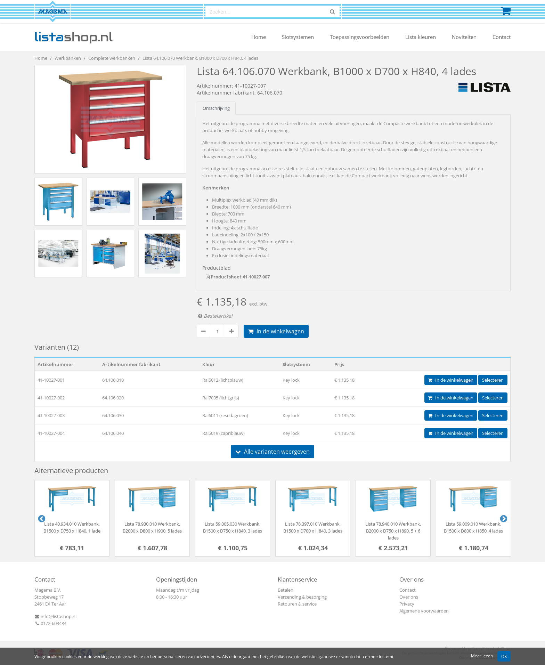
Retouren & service (297, 604)
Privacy (406, 604)
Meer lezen (482, 655)
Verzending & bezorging (302, 597)
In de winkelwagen (276, 331)
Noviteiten (464, 36)
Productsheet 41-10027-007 (238, 277)
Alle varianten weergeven (272, 451)
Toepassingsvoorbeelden (359, 36)
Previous (41, 518)
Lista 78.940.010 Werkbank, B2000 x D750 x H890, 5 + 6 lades (393, 531)
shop (73, 37)
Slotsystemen (298, 36)
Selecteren (493, 380)
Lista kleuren (420, 36)
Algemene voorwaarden (424, 611)
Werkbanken (68, 58)
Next (502, 518)
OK (504, 656)
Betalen (285, 590)
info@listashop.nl (55, 616)
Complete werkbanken (111, 58)
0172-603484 (50, 623)
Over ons (408, 597)
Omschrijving (216, 108)
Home (258, 36)
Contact (502, 36)
